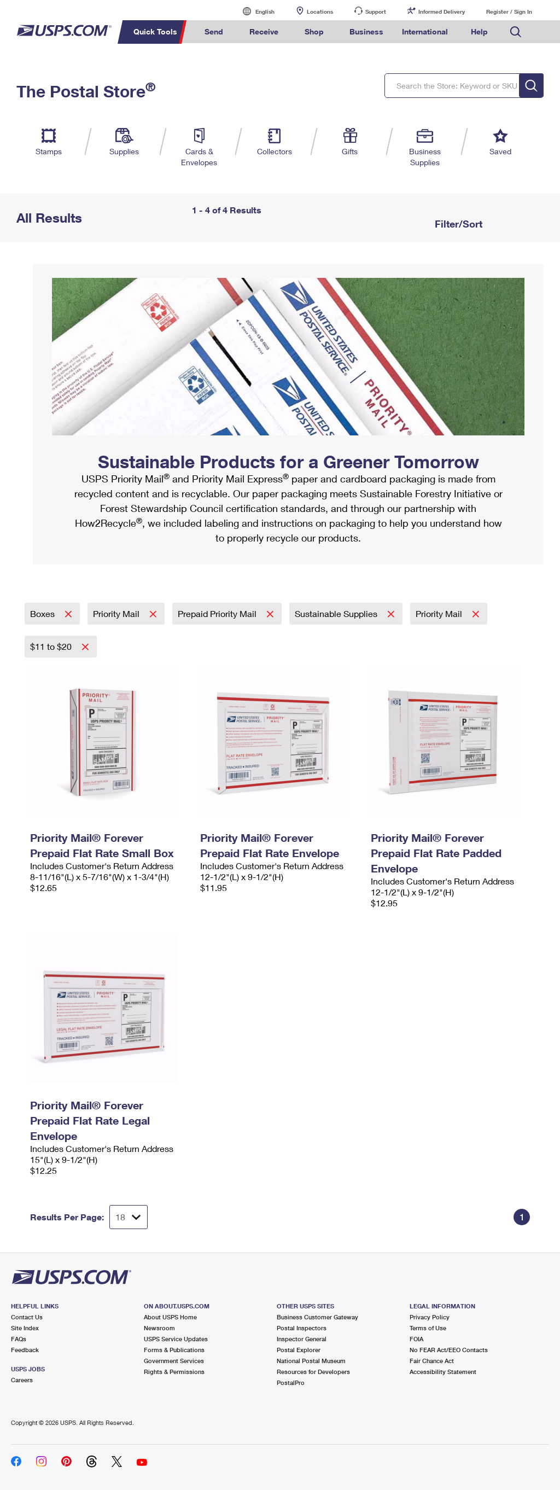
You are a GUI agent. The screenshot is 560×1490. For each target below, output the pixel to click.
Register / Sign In (509, 11)
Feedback (25, 1349)
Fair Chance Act (432, 1360)
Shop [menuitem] (314, 31)
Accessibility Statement (443, 1371)
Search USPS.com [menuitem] (515, 32)
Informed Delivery (441, 11)
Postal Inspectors (301, 1327)
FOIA (416, 1338)
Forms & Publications (174, 1349)
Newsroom (159, 1327)
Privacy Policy (430, 1316)
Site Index (25, 1327)
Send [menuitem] (214, 31)
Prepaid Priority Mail (218, 613)
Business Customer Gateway (317, 1316)
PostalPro (291, 1382)
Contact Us (27, 1316)
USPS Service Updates (176, 1338)
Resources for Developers (313, 1371)
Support (375, 11)
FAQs (18, 1338)
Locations (320, 11)
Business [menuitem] (366, 31)
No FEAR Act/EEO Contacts (449, 1349)
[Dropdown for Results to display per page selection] (128, 1217)
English (254, 11)
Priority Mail (117, 613)
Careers (22, 1379)
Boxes (43, 613)
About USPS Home (170, 1316)
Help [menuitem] (479, 31)
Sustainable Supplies (337, 613)
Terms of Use (428, 1327)
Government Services (174, 1360)
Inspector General (301, 1338)
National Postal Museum (311, 1360)
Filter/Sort (457, 224)
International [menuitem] (425, 31)
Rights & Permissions (174, 1371)
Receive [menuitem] (263, 31)
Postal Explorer (298, 1349)
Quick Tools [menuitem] (155, 31)
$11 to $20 (52, 646)
